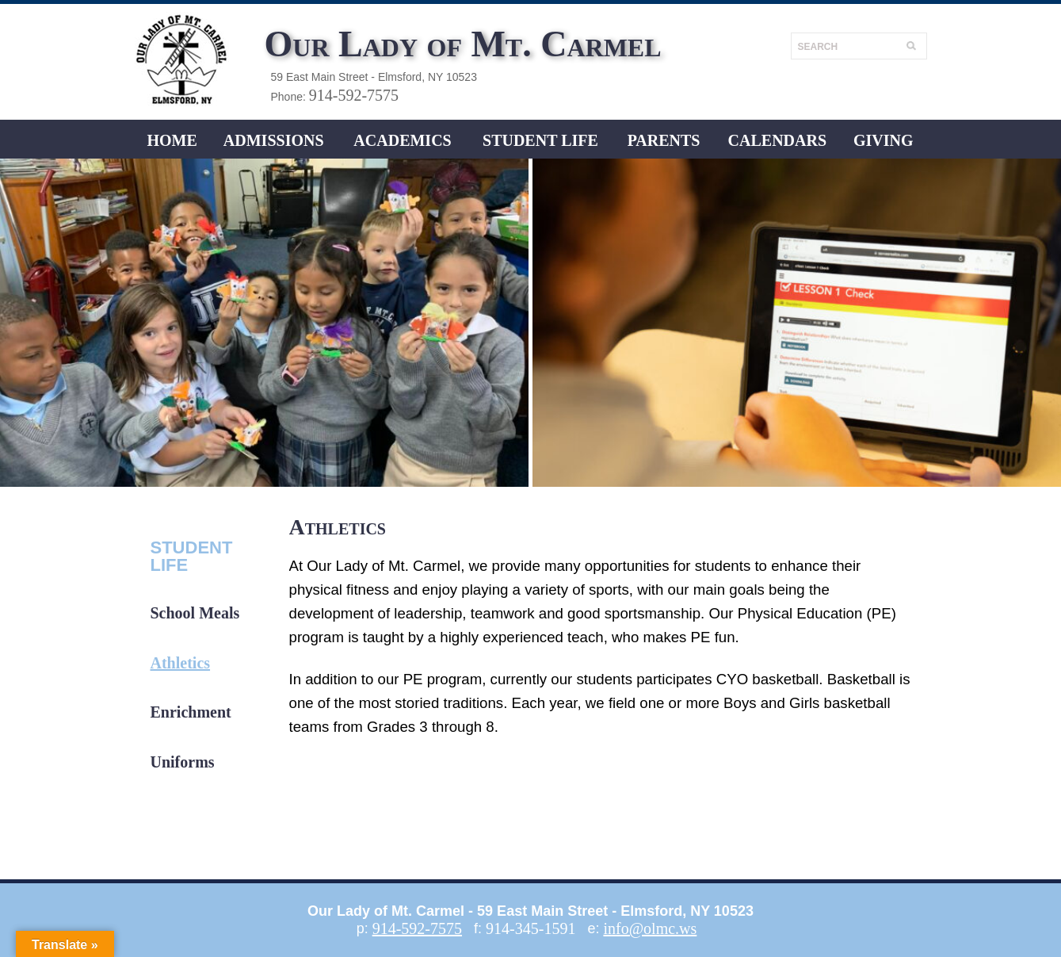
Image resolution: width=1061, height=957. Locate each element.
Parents (664, 140)
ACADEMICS (402, 140)
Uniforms (183, 762)
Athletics (181, 663)
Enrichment (191, 712)
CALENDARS (777, 140)
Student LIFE (540, 140)
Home (172, 140)
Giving (883, 140)
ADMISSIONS (273, 140)
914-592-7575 (354, 95)
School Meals (195, 613)
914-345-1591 (530, 928)
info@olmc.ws (650, 928)
